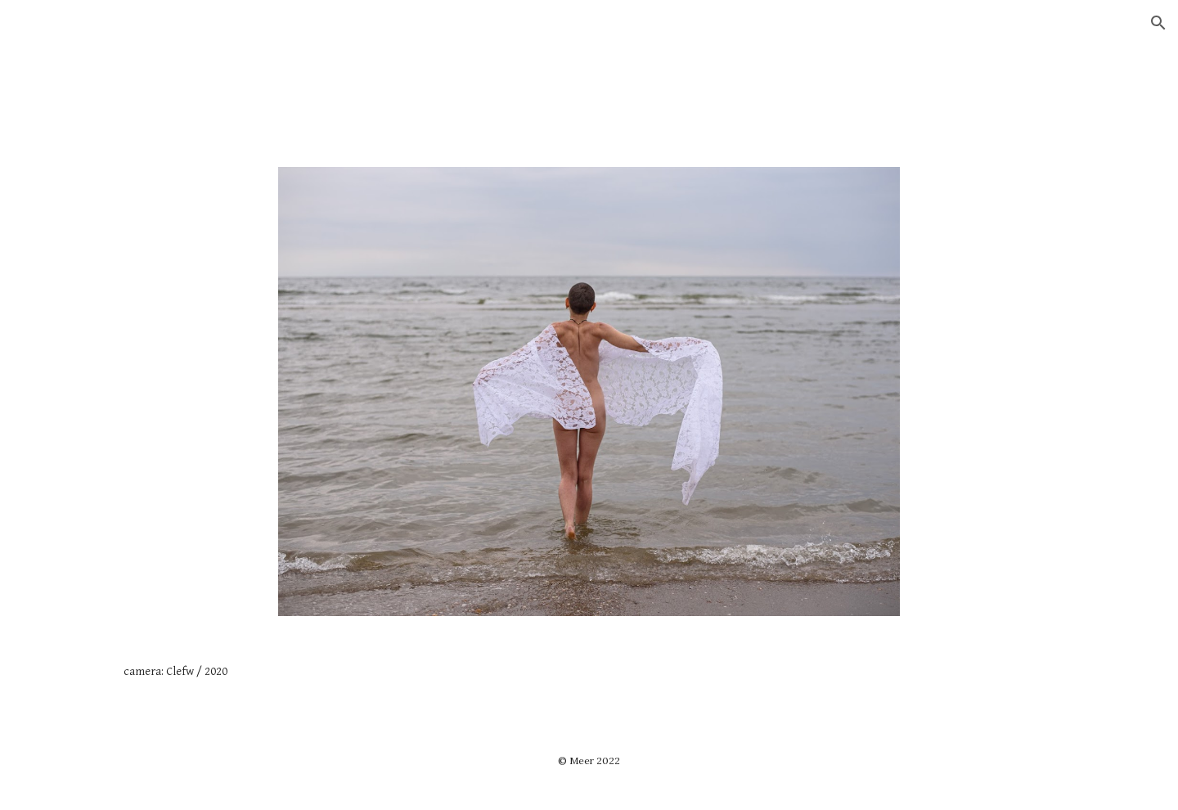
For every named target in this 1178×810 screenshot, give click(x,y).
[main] (589, 671)
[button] (1158, 23)
